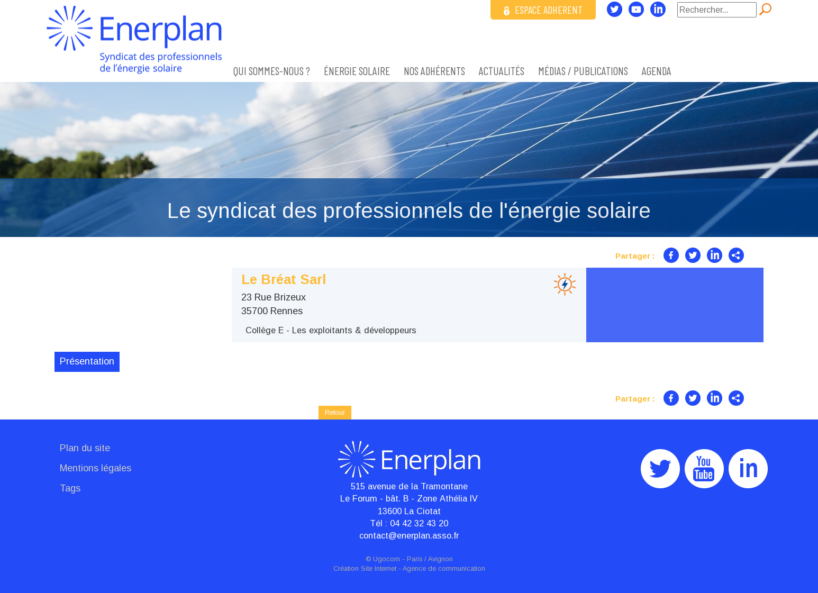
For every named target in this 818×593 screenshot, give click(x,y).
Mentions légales (95, 468)
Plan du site (85, 448)
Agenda (656, 70)
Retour (335, 412)
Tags (70, 488)
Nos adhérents (434, 70)
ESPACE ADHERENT (543, 9)
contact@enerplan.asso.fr (409, 535)
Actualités (501, 70)
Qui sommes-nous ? (271, 70)
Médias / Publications (583, 70)
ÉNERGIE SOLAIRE (357, 70)
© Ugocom (383, 559)
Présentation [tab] (87, 361)
